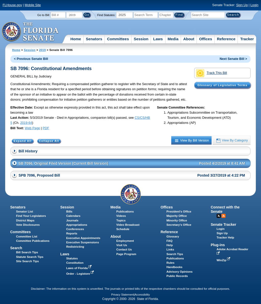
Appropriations (76, 224)
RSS (223, 216)
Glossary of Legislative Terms (222, 85)
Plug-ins (218, 245)
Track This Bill (211, 73)
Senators (94, 39)
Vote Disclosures (28, 224)
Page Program (126, 254)
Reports (71, 233)
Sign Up (242, 5)
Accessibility (142, 294)
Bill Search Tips (27, 252)
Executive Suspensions (82, 242)
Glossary (172, 236)
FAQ (169, 240)
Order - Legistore (80, 273)
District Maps (25, 220)
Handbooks (174, 267)
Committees (118, 39)
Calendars (73, 215)
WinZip (224, 260)
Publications (125, 211)
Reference (226, 39)
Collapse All (49, 140)
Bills (69, 211)
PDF (46, 128)
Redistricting (75, 246)
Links (170, 249)
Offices (205, 39)
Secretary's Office (178, 224)
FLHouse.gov (12, 5)
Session (141, 39)
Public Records (177, 275)
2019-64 (26, 123)
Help (169, 245)
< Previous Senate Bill (31, 59)
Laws (158, 39)
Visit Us (121, 245)
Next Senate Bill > (233, 59)
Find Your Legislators (31, 215)
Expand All (23, 140)
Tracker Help (225, 237)
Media (173, 39)
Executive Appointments (83, 238)
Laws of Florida (79, 268)
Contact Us (124, 249)
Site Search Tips (27, 261)
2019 (42, 49)
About (188, 39)
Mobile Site (33, 5)
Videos (121, 215)
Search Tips (174, 254)
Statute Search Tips (29, 256)
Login (254, 5)
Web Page (32, 128)
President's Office (178, 211)
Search (16, 248)
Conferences (75, 229)
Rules (170, 262)
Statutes (72, 258)
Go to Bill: (43, 15)
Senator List (24, 211)
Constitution (75, 262)
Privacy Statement (122, 294)
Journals (72, 220)
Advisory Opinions (179, 271)
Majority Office (176, 215)
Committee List (26, 236)
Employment (125, 240)
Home (75, 39)
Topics (120, 220)
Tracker (247, 39)
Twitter (219, 216)
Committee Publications (32, 240)
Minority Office (176, 220)
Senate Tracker (223, 224)
